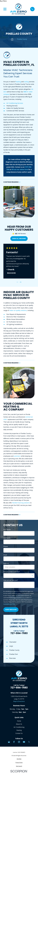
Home (19, 721)
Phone (5, 546)
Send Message (11, 610)
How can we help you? (10, 580)
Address (6, 563)
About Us (19, 724)
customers (17, 456)
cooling (26, 82)
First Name (7, 529)
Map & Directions (19, 701)
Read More (11, 273)
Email (5, 555)
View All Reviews (19, 238)
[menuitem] (18, 759)
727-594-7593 (19, 633)
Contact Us (19, 733)
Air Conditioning (19, 727)
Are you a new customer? (11, 572)
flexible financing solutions (21, 503)
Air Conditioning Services (14, 103)
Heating (19, 730)
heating (18, 82)
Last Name (6, 538)
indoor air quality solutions (18, 310)
